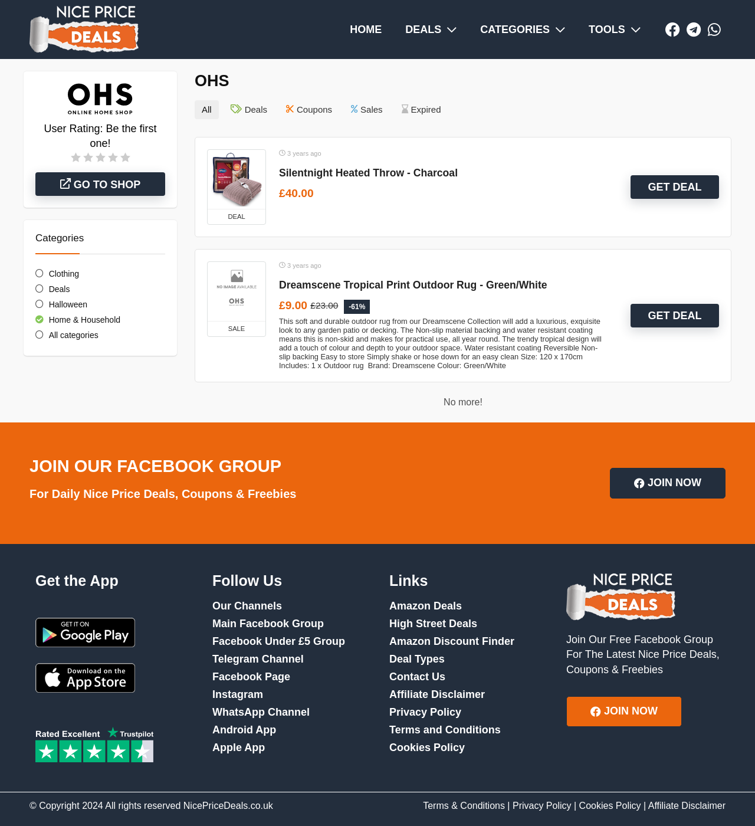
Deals (59, 289)
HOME (366, 29)
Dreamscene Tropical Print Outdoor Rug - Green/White (413, 285)
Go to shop (100, 184)
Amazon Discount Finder (451, 641)
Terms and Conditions (445, 730)
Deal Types (417, 659)
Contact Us (417, 677)
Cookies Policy (427, 747)
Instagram (237, 694)
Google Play (85, 632)
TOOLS (615, 29)
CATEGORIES (522, 29)
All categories (74, 335)
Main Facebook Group (268, 624)
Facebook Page (251, 677)
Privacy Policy (425, 712)
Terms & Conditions (464, 806)
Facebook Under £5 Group (278, 641)
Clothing (64, 273)
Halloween (68, 304)
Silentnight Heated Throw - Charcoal (368, 173)
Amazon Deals (425, 606)
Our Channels (247, 606)
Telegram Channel (258, 659)
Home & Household (84, 319)
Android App (244, 730)
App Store (85, 678)
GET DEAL (674, 187)
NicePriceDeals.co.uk (228, 806)
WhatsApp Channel (261, 712)
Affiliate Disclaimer (437, 694)
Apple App (238, 747)
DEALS (431, 29)
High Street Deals (433, 624)
